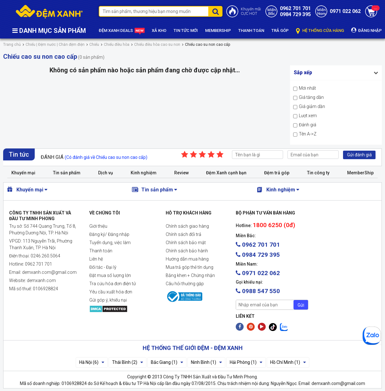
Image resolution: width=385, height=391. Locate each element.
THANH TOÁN (251, 30)
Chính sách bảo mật (186, 242)
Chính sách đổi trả (183, 234)
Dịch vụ (105, 172)
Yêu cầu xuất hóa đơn (110, 291)
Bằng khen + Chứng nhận (190, 275)
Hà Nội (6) (91, 362)
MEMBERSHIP (218, 30)
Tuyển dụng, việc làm (110, 242)
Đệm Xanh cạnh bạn (226, 172)
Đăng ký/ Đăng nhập (109, 234)
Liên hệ (96, 259)
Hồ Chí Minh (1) (288, 362)
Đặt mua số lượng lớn (110, 275)
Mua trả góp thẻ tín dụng (189, 267)
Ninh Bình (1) (206, 362)
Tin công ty (318, 172)
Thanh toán (100, 250)
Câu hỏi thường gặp (185, 283)
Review (181, 172)
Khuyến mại (23, 172)
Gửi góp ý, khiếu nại (108, 300)
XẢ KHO (159, 30)
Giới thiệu (98, 226)
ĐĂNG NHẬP (366, 30)
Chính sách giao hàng (187, 226)
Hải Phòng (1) (246, 362)
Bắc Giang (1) (167, 362)
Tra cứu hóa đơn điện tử (112, 283)
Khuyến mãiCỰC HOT (251, 11)
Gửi (301, 305)
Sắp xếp (303, 72)
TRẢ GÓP (280, 30)
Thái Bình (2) (127, 362)
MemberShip (360, 172)
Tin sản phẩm (66, 172)
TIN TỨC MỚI (186, 30)
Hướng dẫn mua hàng (187, 259)
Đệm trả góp (276, 172)
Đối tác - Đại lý (102, 267)
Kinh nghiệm (144, 172)
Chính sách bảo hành (187, 250)
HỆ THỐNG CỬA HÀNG (320, 30)
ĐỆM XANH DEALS (122, 30)
